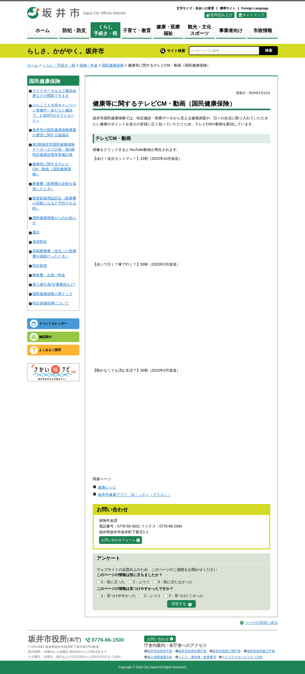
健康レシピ (107, 487)
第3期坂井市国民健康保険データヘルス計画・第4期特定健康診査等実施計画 (53, 149)
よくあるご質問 (50, 350)
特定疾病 (39, 265)
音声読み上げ (221, 15)
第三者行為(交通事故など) (53, 284)
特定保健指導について (50, 303)
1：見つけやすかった (118, 596)
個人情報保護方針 (159, 657)
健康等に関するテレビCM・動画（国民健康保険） (51, 169)
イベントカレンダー (53, 323)
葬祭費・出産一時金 (48, 275)
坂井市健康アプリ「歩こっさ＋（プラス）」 (134, 495)
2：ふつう (141, 582)
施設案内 (45, 337)
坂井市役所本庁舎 (159, 651)
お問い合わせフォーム (118, 540)
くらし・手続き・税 (58, 65)
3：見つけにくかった (186, 596)
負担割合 (39, 241)
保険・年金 (88, 65)
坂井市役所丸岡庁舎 (192, 651)
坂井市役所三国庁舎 (227, 651)
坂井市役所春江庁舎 (261, 651)
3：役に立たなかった (175, 582)
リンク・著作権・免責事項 (197, 657)
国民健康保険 (113, 65)
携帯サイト (228, 8)
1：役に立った (113, 582)
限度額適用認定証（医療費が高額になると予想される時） (54, 203)
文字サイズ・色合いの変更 (195, 8)
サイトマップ (253, 15)
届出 (36, 232)
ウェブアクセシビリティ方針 (242, 657)
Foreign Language (254, 8)
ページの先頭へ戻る (261, 622)
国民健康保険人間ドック (52, 294)
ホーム (32, 65)
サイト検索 (172, 51)
